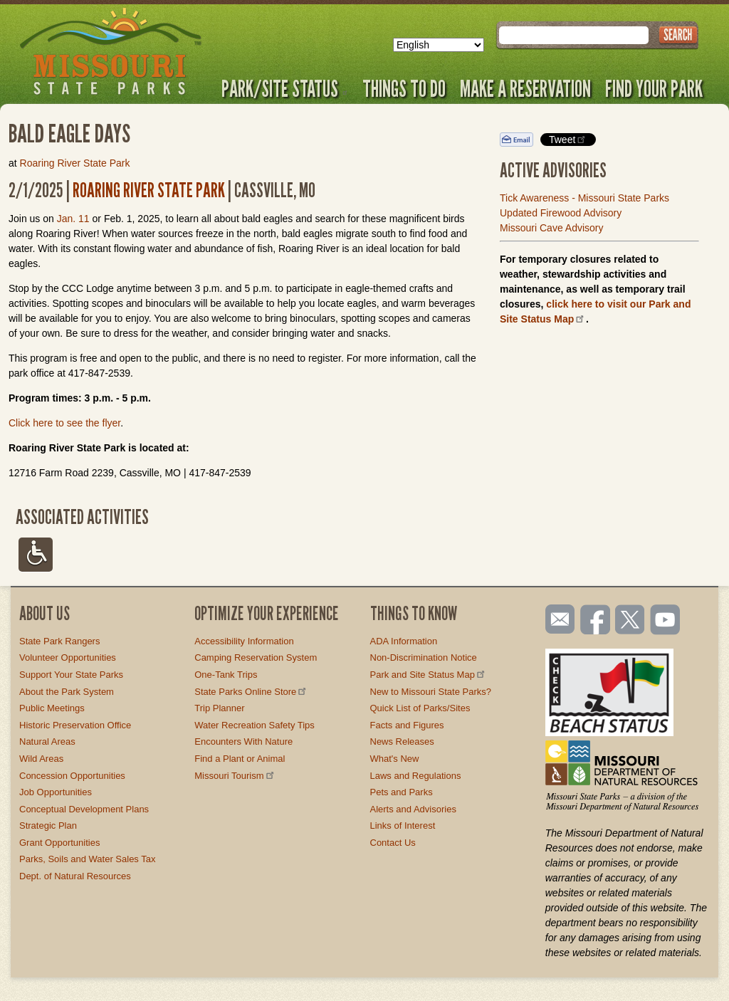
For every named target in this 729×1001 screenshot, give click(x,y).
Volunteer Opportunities (67, 657)
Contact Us (393, 842)
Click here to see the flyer (64, 423)
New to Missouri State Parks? (431, 691)
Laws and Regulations (415, 775)
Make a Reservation (525, 88)
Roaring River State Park (75, 163)
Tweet (568, 139)
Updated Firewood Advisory (561, 213)
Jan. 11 (73, 218)
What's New (394, 758)
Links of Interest (403, 825)
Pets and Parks (401, 792)
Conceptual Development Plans (84, 809)
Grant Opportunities (59, 842)
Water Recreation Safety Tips (254, 725)
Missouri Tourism (235, 775)
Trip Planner (219, 708)
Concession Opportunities (72, 775)
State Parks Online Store (251, 691)
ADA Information (404, 641)
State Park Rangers (59, 641)
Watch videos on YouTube (665, 621)
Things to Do (404, 88)
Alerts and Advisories (413, 809)
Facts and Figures (407, 725)
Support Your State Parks (71, 674)
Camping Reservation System (255, 657)
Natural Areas (47, 741)
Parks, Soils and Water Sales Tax (87, 859)
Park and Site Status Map (428, 674)
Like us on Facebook (596, 621)
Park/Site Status (284, 88)
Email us (557, 619)
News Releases (402, 741)
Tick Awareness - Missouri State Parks (584, 198)
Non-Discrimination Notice (423, 657)
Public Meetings (52, 708)
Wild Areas (41, 758)
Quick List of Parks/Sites (420, 708)
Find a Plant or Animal (239, 758)
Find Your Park (654, 88)
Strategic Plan (48, 825)
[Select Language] (438, 45)
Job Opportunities (55, 792)
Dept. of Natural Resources (75, 876)
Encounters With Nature (243, 741)
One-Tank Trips (225, 674)
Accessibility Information (243, 641)
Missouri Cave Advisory (552, 228)
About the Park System (66, 691)
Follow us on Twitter (628, 621)
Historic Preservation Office (75, 725)
